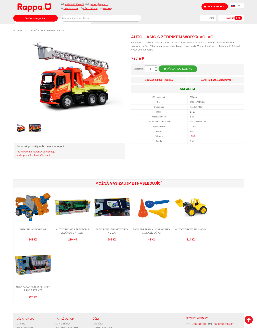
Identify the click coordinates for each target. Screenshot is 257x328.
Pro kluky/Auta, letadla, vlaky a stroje (36, 151)
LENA (192, 136)
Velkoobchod (214, 6)
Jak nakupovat (25, 269)
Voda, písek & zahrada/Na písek (33, 155)
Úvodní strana (71, 8)
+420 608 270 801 (74, 4)
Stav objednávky (102, 269)
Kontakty (107, 8)
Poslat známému (227, 37)
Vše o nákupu (90, 8)
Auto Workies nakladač (186, 228)
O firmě (21, 265)
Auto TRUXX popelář (32, 228)
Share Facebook (234, 37)
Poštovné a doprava (28, 277)
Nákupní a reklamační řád (31, 273)
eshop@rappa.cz (99, 4)
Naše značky (24, 286)
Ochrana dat (24, 282)
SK (238, 5)
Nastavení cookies (120, 309)
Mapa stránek (62, 265)
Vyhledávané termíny (67, 269)
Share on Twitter (240, 37)
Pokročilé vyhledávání (68, 273)
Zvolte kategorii (33, 18)
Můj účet (98, 265)
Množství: (139, 68)
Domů (17, 30)
